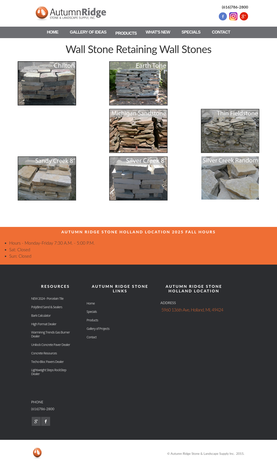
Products (92, 320)
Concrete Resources (44, 353)
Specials (92, 311)
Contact (92, 337)
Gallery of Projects (98, 328)
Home (91, 303)
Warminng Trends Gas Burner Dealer (50, 334)
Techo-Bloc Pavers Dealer (47, 361)
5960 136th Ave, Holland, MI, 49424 (192, 309)
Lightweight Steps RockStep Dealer (48, 372)
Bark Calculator (41, 315)
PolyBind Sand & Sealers (46, 307)
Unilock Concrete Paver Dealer (50, 344)
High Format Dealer (43, 324)
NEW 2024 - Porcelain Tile (47, 298)
